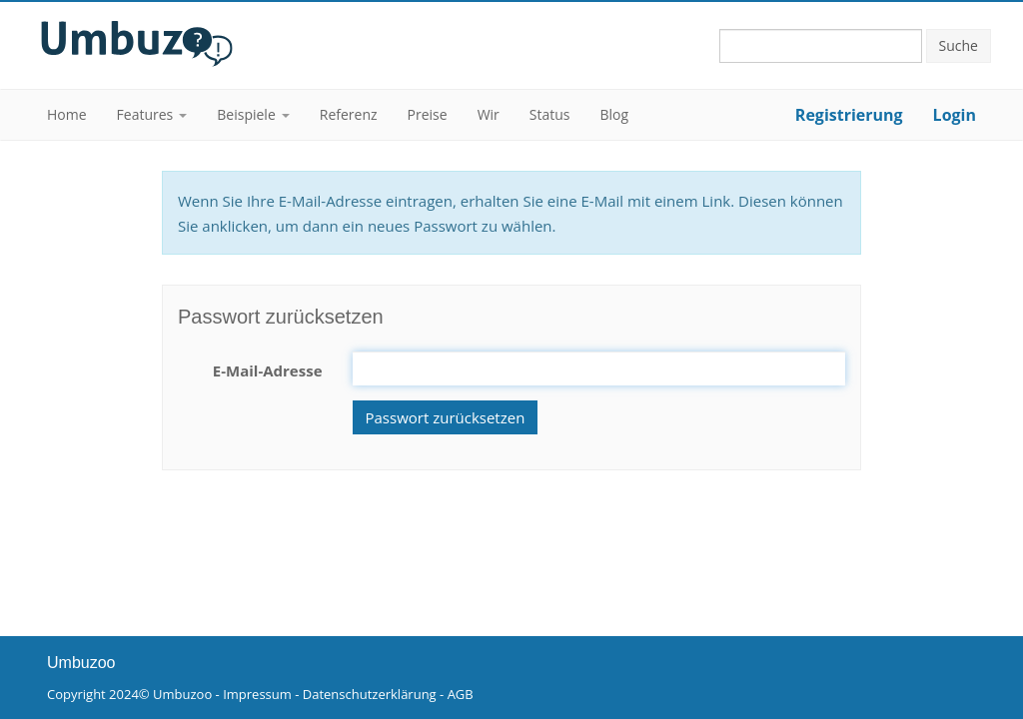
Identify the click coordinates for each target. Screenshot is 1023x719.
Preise (428, 114)
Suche (958, 45)
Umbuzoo (182, 694)
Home (67, 114)
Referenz (349, 114)
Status (549, 114)
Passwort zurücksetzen (445, 417)
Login (954, 115)
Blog (614, 114)
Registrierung (849, 115)
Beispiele (246, 114)
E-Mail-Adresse (268, 370)
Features (145, 114)
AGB (461, 694)
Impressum (257, 694)
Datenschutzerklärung (370, 694)
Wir (489, 114)
